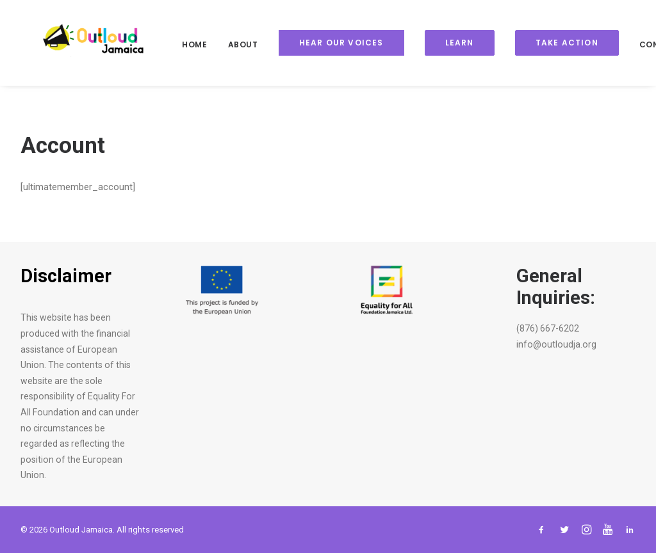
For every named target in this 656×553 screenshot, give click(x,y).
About (225, 44)
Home (176, 44)
